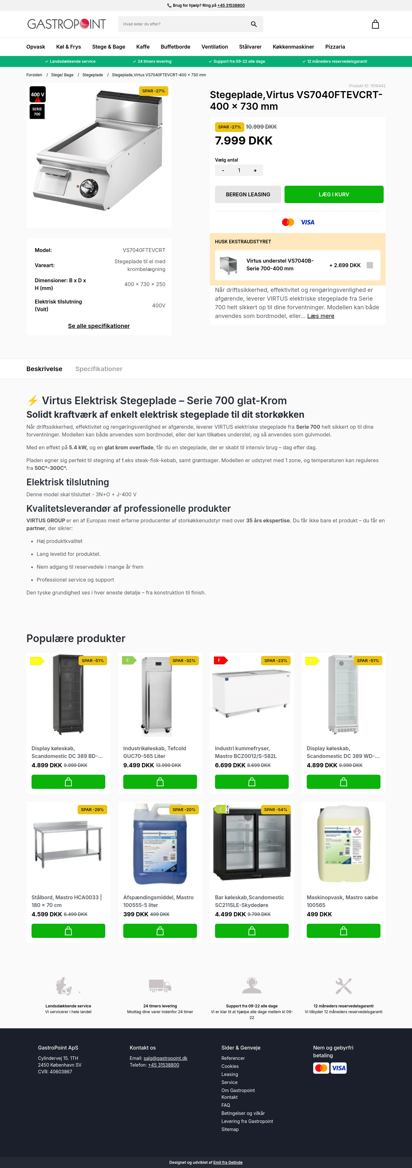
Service (229, 1082)
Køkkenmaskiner (293, 46)
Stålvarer (250, 46)
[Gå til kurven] (375, 24)
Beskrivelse (44, 369)
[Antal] (239, 170)
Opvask (35, 46)
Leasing (229, 1074)
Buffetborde (175, 46)
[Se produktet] (229, 265)
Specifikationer (99, 369)
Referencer (233, 1058)
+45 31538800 (231, 5)
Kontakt (229, 1097)
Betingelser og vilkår (243, 1113)
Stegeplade (92, 74)
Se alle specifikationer (99, 325)
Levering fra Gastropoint (247, 1121)
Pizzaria (335, 46)
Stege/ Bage (62, 74)
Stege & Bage (108, 46)
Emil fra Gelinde (228, 1162)
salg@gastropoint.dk (165, 1058)
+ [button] (255, 170)
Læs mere (321, 316)
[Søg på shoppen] (254, 24)
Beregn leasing (248, 194)
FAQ (225, 1105)
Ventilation (214, 46)
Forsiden (34, 74)
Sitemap (230, 1129)
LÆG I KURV (334, 194)
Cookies (230, 1066)
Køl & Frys (68, 46)
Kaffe (143, 46)
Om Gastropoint (238, 1090)
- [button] (223, 170)
